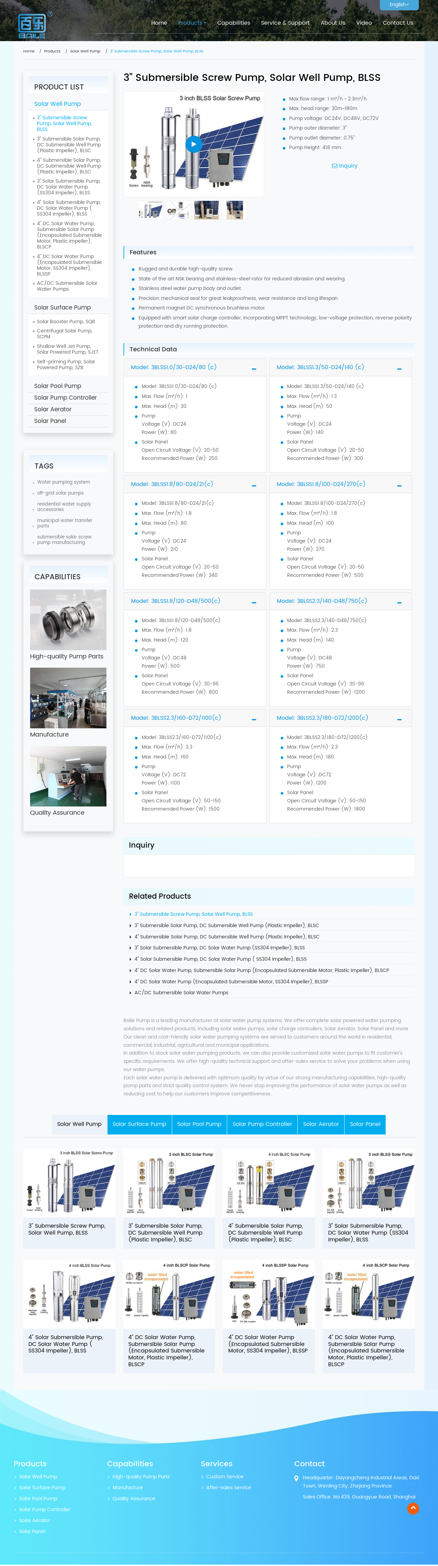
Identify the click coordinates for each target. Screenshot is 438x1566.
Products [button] (190, 23)
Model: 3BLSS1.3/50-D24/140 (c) (320, 367)
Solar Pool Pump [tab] (199, 1124)
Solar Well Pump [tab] (78, 1124)
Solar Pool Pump (57, 386)
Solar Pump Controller (65, 398)
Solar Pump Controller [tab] (262, 1124)
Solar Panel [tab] (366, 1124)
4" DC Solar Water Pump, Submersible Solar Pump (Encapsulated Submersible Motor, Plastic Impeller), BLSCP (261, 971)
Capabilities (233, 23)
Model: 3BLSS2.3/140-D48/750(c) (322, 601)
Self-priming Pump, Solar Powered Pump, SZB (66, 365)
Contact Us (398, 23)
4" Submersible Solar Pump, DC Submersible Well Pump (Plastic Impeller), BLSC (227, 937)
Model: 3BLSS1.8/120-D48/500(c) (176, 601)
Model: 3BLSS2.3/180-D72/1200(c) (323, 718)
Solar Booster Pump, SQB (66, 322)
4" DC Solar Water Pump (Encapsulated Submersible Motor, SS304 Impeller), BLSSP (231, 982)
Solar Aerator (53, 409)
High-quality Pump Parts (141, 1478)
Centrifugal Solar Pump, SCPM (64, 334)
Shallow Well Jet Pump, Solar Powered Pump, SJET (68, 349)
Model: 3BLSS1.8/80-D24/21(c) (172, 484)
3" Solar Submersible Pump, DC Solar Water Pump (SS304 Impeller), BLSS (219, 948)
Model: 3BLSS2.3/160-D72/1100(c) (176, 718)
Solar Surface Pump (62, 308)
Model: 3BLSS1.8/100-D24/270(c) (321, 484)
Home (159, 23)
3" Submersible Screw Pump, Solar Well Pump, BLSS (193, 915)
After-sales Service (228, 1489)
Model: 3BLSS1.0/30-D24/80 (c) (174, 367)
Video (364, 23)
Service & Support (285, 23)
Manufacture (128, 1489)
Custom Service (225, 1478)
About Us (333, 23)
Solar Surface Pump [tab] (139, 1124)
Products (52, 51)
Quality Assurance (134, 1500)
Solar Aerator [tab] (321, 1124)
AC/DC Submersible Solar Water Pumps (181, 993)
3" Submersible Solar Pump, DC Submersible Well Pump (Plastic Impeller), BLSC (226, 926)
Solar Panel (50, 421)
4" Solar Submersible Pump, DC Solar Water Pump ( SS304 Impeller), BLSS (220, 959)
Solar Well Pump (85, 51)
